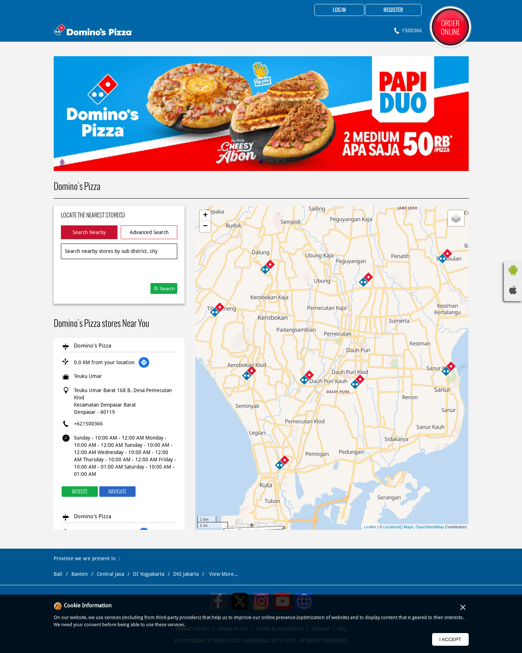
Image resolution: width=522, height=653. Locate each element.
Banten (79, 574)
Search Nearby (89, 232)
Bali (58, 574)
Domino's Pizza (92, 345)
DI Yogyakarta (148, 574)
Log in (339, 10)
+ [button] (205, 215)
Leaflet (370, 527)
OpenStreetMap (430, 527)
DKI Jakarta (186, 574)
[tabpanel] (261, 113)
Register (393, 10)
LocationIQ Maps (399, 527)
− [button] (205, 226)
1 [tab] (261, 162)
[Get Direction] (144, 362)
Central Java (110, 574)
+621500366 (88, 424)
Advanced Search (149, 232)
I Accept (450, 639)
